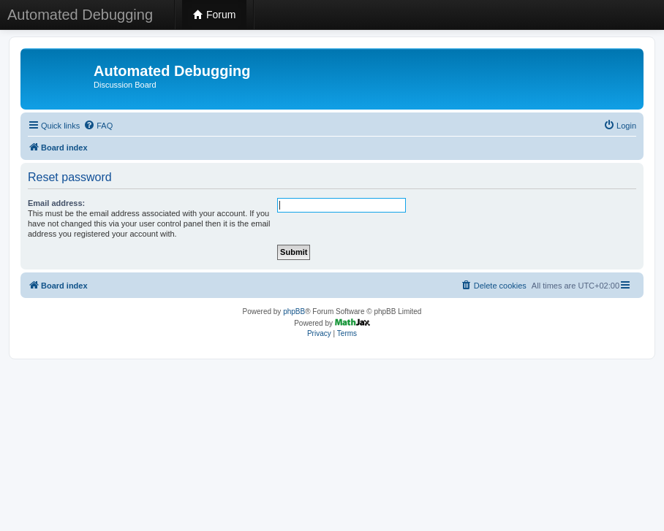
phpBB (294, 311)
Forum (214, 14)
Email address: (56, 203)
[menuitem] (98, 125)
